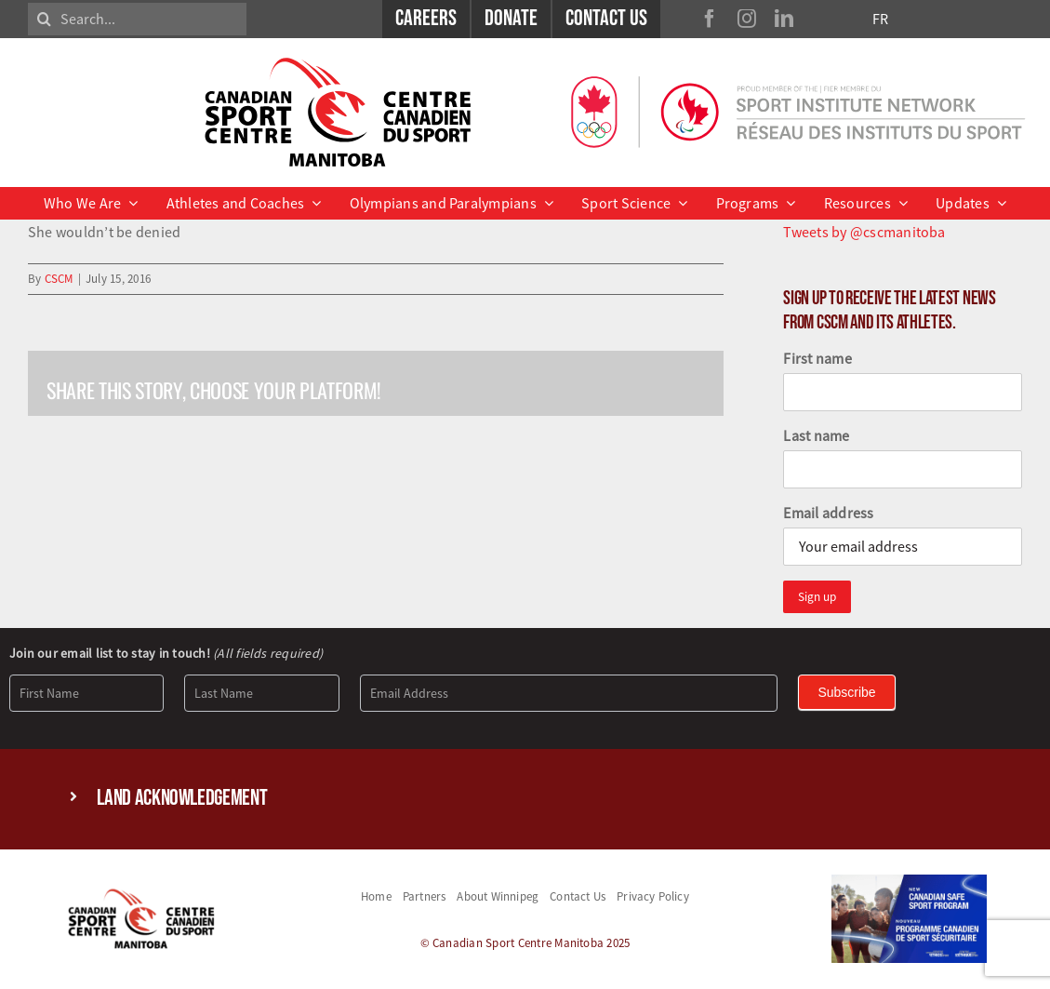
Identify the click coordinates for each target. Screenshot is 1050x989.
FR (880, 18)
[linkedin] (784, 18)
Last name (816, 435)
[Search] (44, 19)
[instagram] (747, 18)
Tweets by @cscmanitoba (864, 231)
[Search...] (137, 19)
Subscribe (846, 692)
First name (817, 358)
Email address (828, 512)
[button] (524, 799)
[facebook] (709, 18)
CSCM (59, 279)
